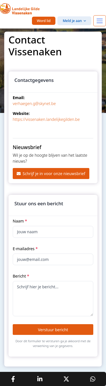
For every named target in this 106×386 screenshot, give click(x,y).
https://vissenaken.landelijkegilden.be (46, 119)
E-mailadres (25, 248)
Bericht (21, 276)
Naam (20, 221)
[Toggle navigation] (99, 20)
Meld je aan (72, 20)
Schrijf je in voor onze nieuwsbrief (51, 173)
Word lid (44, 20)
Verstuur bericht (53, 329)
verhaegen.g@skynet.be (34, 103)
